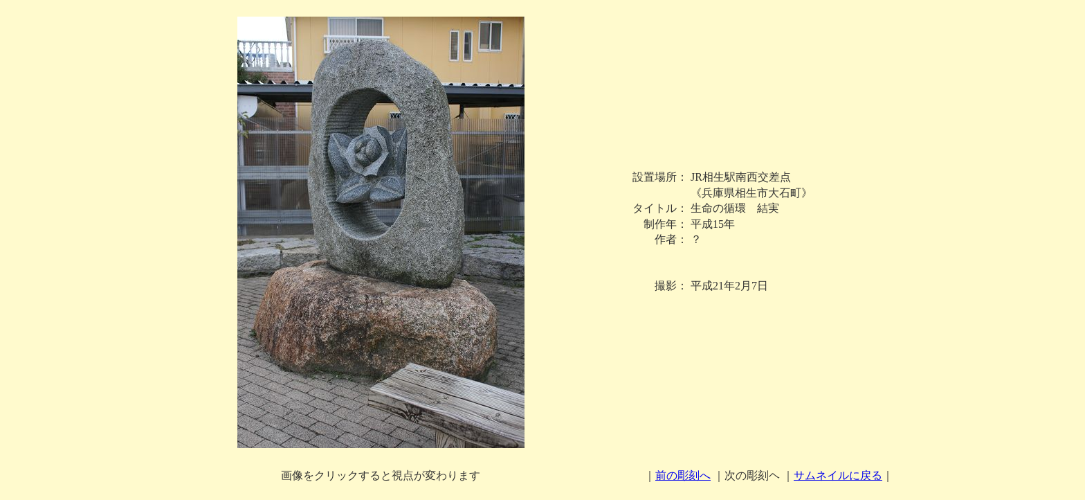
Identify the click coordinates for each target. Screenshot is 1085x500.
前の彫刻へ (683, 475)
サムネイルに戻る (838, 475)
